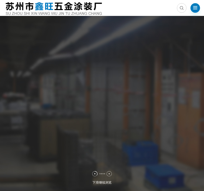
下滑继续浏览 (102, 184)
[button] (94, 173)
